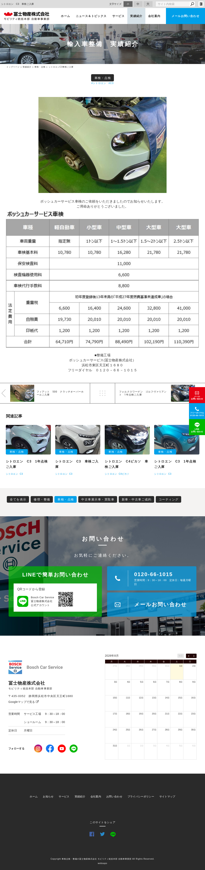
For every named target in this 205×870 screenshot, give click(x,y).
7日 (167, 682)
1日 (180, 666)
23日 (193, 714)
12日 (141, 698)
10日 (115, 698)
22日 (180, 714)
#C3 (111, 83)
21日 (167, 714)
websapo (102, 863)
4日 (128, 682)
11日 (128, 698)
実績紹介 (136, 16)
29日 (141, 666)
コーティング (169, 499)
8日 (180, 682)
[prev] (188, 656)
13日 (154, 698)
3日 (115, 682)
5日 (141, 682)
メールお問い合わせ (185, 16)
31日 (167, 666)
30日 (154, 666)
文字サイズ (115, 4)
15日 (180, 698)
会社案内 (154, 16)
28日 (128, 666)
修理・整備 (42, 499)
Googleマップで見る (23, 701)
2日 (194, 666)
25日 (128, 730)
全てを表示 (18, 499)
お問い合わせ (114, 796)
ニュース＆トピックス (91, 16)
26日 (141, 730)
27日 (115, 666)
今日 (181, 656)
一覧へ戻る (102, 393)
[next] (194, 656)
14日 (167, 698)
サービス (118, 16)
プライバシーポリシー (141, 796)
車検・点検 (102, 78)
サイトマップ (167, 796)
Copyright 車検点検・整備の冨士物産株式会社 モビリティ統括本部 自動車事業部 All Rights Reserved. (103, 859)
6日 (154, 682)
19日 (141, 714)
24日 (115, 730)
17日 (115, 714)
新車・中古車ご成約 (137, 499)
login (201, 4)
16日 (193, 698)
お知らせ (48, 796)
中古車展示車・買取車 (97, 499)
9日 (194, 682)
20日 (154, 714)
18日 (128, 714)
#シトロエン (98, 83)
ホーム (65, 16)
